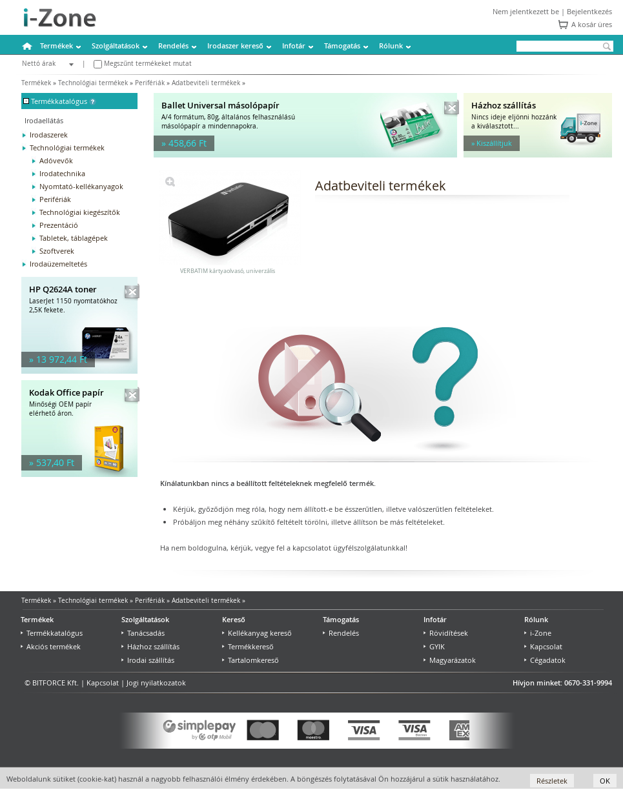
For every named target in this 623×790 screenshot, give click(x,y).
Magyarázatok (450, 660)
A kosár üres (591, 24)
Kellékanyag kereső (257, 633)
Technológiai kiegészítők (79, 212)
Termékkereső (248, 646)
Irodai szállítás (147, 660)
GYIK (434, 646)
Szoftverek (56, 251)
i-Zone (537, 633)
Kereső (233, 619)
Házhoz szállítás (150, 646)
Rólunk (391, 45)
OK (605, 780)
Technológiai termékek (93, 83)
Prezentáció (58, 225)
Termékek (56, 45)
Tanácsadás (143, 633)
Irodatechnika (62, 173)
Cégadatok (545, 660)
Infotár (293, 45)
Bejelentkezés (589, 11)
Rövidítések (446, 633)
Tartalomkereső (250, 660)
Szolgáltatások (115, 45)
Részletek (551, 780)
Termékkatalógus (52, 633)
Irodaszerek (49, 134)
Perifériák (150, 83)
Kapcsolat (543, 646)
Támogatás (342, 45)
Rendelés (173, 45)
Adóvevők (56, 160)
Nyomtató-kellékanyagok (81, 186)
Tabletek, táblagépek (73, 238)
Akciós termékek (51, 646)
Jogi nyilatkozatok (156, 682)
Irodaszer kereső (235, 45)
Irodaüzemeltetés (58, 263)
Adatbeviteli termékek (206, 83)
